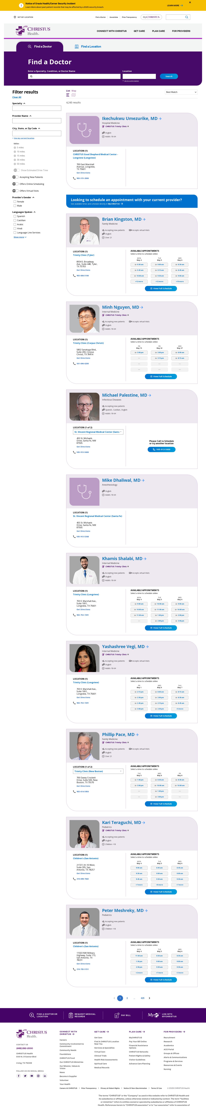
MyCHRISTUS (115, 193)
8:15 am (181, 347)
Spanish (21, 205)
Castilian (21, 209)
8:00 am (181, 342)
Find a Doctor (101, 17)
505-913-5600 (83, 441)
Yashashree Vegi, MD (125, 635)
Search (169, 65)
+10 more (180, 271)
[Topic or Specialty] (36, 97)
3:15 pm (161, 347)
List (68, 82)
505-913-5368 (83, 526)
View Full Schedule (161, 277)
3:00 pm (140, 342)
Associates (114, 17)
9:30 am (140, 254)
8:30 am (181, 254)
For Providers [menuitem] (181, 31)
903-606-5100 (83, 265)
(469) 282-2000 (24, 1037)
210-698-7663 (83, 868)
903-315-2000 (83, 167)
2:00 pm (161, 610)
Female (20, 191)
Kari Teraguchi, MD (123, 811)
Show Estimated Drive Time (34, 159)
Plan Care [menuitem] (158, 31)
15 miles (21, 145)
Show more (20, 226)
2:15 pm (140, 681)
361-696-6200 (83, 352)
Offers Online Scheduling (32, 173)
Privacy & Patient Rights (110, 1077)
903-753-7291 (83, 604)
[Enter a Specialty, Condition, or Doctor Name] (74, 65)
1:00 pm (161, 604)
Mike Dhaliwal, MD (123, 469)
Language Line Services (28, 222)
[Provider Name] (36, 109)
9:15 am (161, 259)
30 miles (21, 149)
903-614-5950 (83, 780)
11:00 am (140, 604)
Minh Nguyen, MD (122, 296)
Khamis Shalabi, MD (124, 547)
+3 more (179, 962)
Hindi (19, 218)
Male (19, 195)
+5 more (179, 698)
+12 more (139, 271)
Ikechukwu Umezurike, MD (131, 107)
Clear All (16, 86)
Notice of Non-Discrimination (135, 1077)
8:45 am (181, 259)
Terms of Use (156, 1077)
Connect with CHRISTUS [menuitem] (112, 31)
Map (74, 82)
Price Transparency (129, 17)
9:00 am (161, 254)
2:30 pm (140, 687)
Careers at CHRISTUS (68, 1077)
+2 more (139, 962)
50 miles (21, 153)
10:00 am (140, 265)
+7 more (139, 874)
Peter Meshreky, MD (125, 899)
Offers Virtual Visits (29, 180)
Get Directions (83, 162)
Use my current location (131, 70)
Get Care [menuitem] (139, 31)
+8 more (159, 874)
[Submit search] (186, 17)
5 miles (20, 137)
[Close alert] (190, 2)
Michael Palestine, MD (126, 384)
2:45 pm (140, 692)
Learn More (173, 5)
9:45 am (140, 259)
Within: (16, 133)
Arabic (20, 213)
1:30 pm (139, 951)
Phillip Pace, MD (120, 723)
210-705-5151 (83, 958)
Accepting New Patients (31, 166)
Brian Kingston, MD (123, 208)
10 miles (21, 141)
